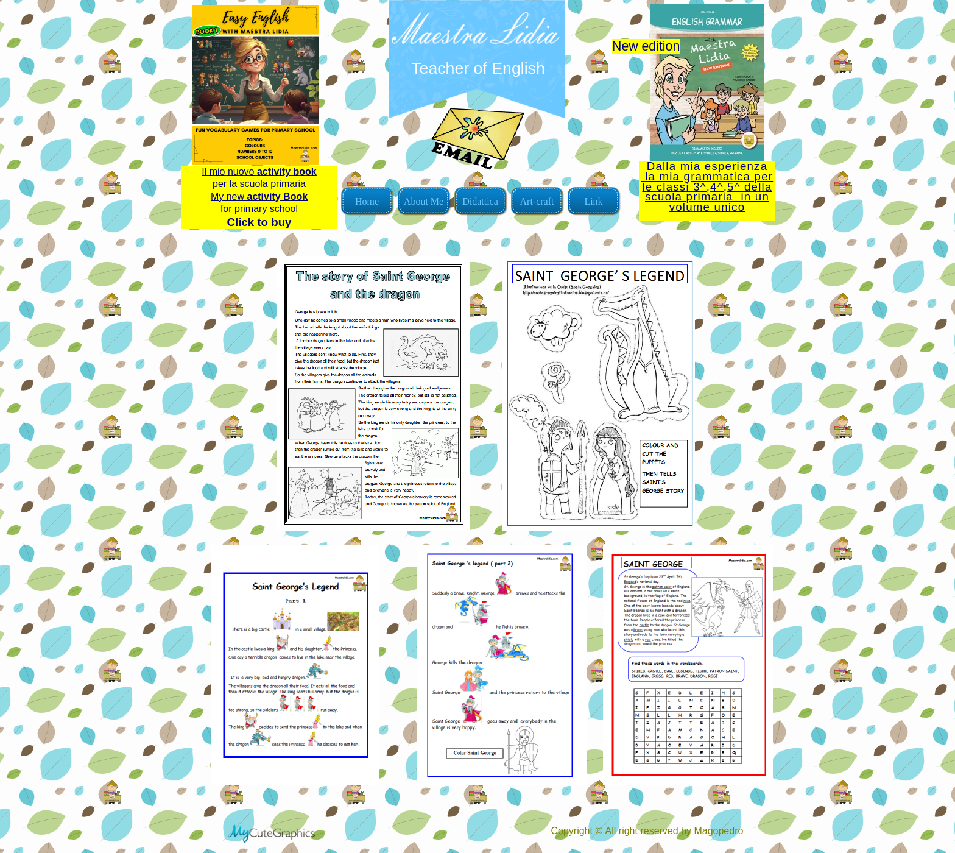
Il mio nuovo (259, 171)
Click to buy (259, 222)
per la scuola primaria (259, 184)
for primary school (259, 209)
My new (259, 196)
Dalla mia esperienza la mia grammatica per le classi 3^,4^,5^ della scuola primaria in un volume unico (707, 186)
